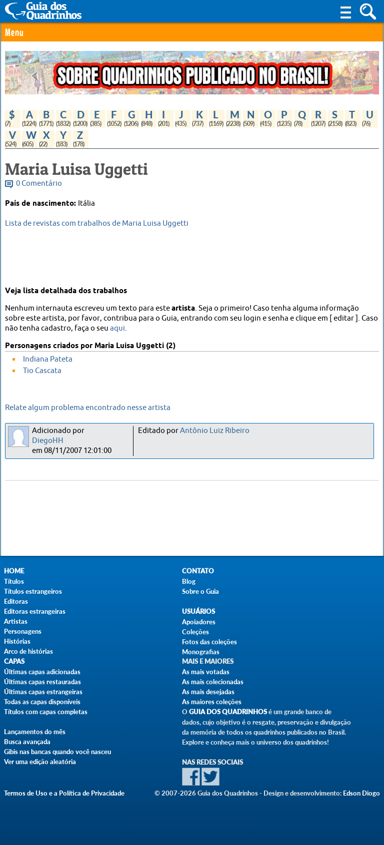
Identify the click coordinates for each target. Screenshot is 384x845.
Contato (198, 571)
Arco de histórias (28, 651)
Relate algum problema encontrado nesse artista (87, 408)
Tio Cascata (42, 371)
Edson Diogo (361, 793)
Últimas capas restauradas (42, 682)
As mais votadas (206, 672)
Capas (14, 661)
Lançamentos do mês (35, 732)
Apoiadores (199, 622)
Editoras (16, 601)
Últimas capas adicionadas (42, 672)
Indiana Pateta (47, 359)
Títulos (14, 581)
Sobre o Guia (200, 591)
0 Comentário (39, 183)
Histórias (17, 641)
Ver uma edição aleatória (40, 762)
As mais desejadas (208, 692)
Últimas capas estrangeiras (43, 692)
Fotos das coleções (209, 642)
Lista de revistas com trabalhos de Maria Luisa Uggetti (96, 223)
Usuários (198, 611)
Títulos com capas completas (46, 712)
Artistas (16, 621)
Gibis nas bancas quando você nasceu (57, 752)
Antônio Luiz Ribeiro (215, 430)
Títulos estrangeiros (33, 591)
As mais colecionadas (213, 682)
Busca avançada (27, 742)
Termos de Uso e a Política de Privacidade (64, 793)
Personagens (23, 631)
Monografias (201, 652)
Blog (189, 581)
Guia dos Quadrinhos (228, 712)
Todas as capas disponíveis (42, 702)
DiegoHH (48, 440)
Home (14, 571)
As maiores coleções (212, 702)
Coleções (195, 632)
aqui (117, 328)
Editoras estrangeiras (35, 611)
